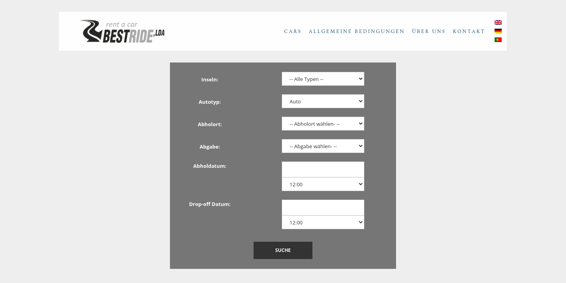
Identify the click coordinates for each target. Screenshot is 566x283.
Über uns (429, 31)
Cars (293, 31)
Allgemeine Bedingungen (357, 31)
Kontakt (469, 31)
